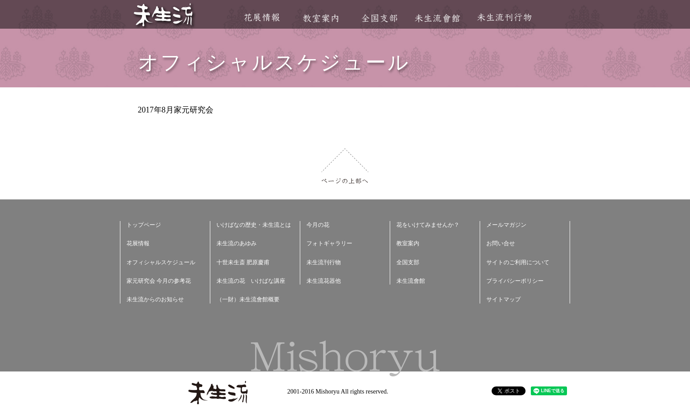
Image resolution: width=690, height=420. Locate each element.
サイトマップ (503, 299)
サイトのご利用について (517, 262)
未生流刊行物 (504, 17)
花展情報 (262, 17)
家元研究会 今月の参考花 (159, 281)
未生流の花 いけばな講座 (250, 281)
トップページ (144, 224)
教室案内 (320, 18)
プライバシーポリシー (515, 281)
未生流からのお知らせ (155, 299)
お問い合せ (500, 243)
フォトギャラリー (329, 243)
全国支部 (379, 18)
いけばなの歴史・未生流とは (253, 224)
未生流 (163, 16)
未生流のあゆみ (236, 243)
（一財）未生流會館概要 (248, 299)
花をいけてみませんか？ (427, 224)
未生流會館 (437, 18)
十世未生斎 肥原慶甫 (242, 262)
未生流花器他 (323, 281)
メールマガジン (506, 224)
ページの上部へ (345, 166)
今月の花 (317, 224)
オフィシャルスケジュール (161, 262)
